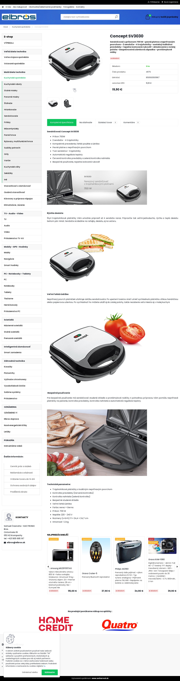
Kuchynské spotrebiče (21, 27)
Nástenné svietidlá (13, 325)
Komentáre (132, 122)
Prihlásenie (155, 2)
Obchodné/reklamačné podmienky (45, 7)
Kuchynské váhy (12, 167)
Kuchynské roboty (13, 84)
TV (5, 219)
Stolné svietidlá (11, 332)
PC (5, 279)
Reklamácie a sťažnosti (21, 472)
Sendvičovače (11, 116)
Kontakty (80, 7)
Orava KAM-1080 (156, 559)
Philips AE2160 (121, 569)
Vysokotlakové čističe (14, 385)
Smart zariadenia (12, 352)
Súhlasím (50, 672)
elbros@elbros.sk (16, 542)
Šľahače (8, 103)
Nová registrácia (171, 2)
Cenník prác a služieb (20, 466)
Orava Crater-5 (89, 573)
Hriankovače (10, 109)
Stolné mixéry (10, 90)
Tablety (7, 292)
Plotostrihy (9, 373)
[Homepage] (3, 7)
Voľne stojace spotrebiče (16, 57)
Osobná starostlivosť (14, 192)
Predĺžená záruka (18, 491)
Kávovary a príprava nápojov (18, 198)
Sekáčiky (8, 173)
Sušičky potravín (12, 147)
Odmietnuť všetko (30, 672)
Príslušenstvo (10, 398)
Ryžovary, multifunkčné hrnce (18, 141)
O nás (8, 7)
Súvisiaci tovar (107, 122)
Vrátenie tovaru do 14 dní (22, 479)
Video (7, 232)
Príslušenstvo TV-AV (14, 238)
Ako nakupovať (20, 7)
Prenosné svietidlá (13, 338)
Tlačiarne (8, 298)
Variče (7, 160)
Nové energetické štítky (15, 425)
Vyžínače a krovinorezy (15, 379)
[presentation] (49, 61)
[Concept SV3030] (74, 60)
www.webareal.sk (100, 678)
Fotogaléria (69, 7)
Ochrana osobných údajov (23, 485)
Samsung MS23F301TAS (60, 568)
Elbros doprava (11, 419)
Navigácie (9, 259)
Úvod (6, 27)
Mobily (7, 252)
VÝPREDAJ (9, 43)
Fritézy (7, 122)
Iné (5, 179)
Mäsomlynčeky (11, 128)
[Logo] (19, 17)
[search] (116, 17)
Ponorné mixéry (11, 97)
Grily (6, 154)
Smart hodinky (11, 265)
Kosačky (8, 366)
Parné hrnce (10, 135)
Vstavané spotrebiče (14, 63)
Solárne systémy (12, 392)
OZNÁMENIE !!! (10, 412)
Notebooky (9, 286)
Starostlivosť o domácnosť (17, 186)
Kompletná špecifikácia (61, 122)
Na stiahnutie (85, 122)
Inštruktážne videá (13, 446)
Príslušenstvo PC (12, 311)
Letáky (7, 431)
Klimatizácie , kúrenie (14, 205)
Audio (7, 225)
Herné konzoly (11, 305)
